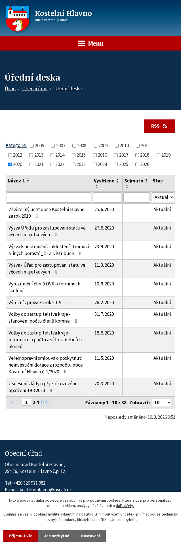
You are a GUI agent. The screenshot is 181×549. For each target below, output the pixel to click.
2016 (102, 155)
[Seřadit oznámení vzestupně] (28, 179)
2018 (144, 155)
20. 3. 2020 (104, 383)
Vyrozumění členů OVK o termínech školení (44, 287)
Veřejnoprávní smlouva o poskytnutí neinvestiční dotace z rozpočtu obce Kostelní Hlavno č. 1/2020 (46, 365)
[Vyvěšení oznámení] (107, 197)
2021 (38, 164)
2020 (17, 164)
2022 (59, 164)
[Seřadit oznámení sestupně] (28, 181)
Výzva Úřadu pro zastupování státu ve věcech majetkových (47, 231)
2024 (102, 164)
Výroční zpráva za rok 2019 (40, 302)
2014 (59, 155)
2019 (166, 155)
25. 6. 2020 (104, 209)
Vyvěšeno (106, 181)
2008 (81, 145)
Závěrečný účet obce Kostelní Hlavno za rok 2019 (47, 212)
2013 (38, 155)
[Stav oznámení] (163, 197)
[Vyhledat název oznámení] (49, 197)
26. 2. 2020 (104, 302)
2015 (81, 155)
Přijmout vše (20, 535)
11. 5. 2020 (104, 358)
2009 (103, 145)
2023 (81, 164)
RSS (159, 126)
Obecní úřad (35, 88)
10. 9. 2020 (104, 284)
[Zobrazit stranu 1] (26, 402)
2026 (144, 164)
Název (16, 181)
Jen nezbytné (56, 535)
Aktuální (162, 209)
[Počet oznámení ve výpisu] (161, 402)
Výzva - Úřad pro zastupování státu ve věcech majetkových (47, 268)
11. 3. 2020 (104, 265)
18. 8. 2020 (104, 333)
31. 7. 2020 (104, 314)
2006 (39, 145)
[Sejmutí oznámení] (136, 197)
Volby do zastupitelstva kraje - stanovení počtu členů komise (44, 317)
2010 (124, 145)
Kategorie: (16, 145)
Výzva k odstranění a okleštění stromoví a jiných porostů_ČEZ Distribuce (49, 249)
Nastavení (90, 535)
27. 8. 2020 (104, 228)
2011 (145, 145)
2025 (123, 164)
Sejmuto (135, 181)
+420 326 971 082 (29, 483)
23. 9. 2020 (104, 246)
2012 (17, 155)
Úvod (10, 88)
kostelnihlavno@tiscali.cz (45, 490)
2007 (60, 145)
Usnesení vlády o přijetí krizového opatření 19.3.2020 (43, 387)
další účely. (125, 505)
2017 (123, 155)
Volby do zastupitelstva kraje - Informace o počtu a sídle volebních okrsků (45, 340)
